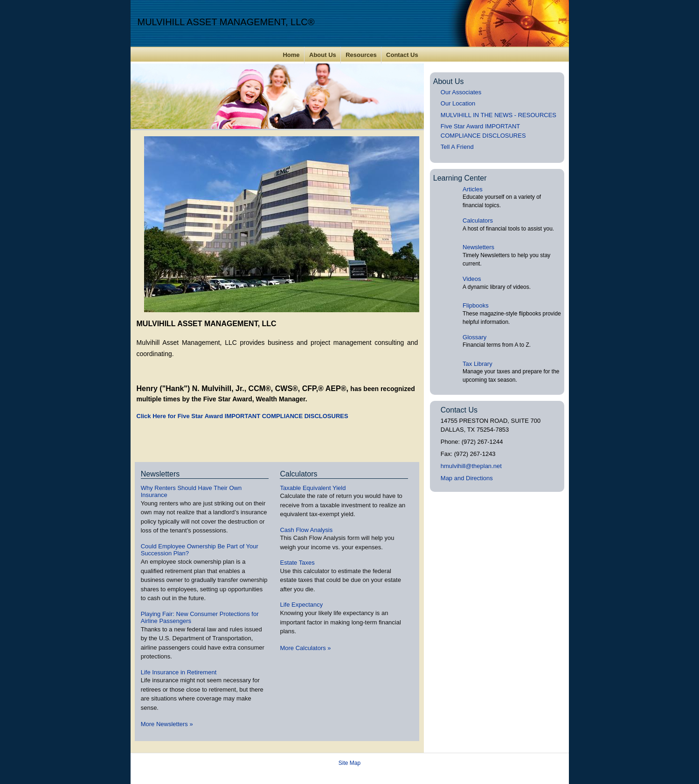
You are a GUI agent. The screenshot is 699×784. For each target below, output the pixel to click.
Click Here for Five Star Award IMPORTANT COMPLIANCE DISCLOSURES (242, 416)
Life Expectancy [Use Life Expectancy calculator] (301, 604)
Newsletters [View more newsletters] (160, 474)
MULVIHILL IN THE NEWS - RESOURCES (498, 115)
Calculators (478, 220)
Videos (472, 278)
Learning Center (460, 178)
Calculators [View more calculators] (298, 474)
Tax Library (477, 363)
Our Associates (461, 92)
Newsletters (478, 247)
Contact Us (402, 54)
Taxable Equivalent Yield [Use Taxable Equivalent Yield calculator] (313, 487)
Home (291, 54)
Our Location (458, 103)
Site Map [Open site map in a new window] (349, 763)
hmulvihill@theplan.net (471, 465)
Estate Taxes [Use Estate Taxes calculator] (297, 562)
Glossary (474, 337)
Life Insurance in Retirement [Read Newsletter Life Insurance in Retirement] (179, 672)
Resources (361, 54)
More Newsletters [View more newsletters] (167, 724)
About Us (322, 54)
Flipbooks (476, 305)
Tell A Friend (457, 146)
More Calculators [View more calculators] (305, 647)
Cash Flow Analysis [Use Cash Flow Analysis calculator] (306, 529)
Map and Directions (467, 478)
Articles (473, 189)
